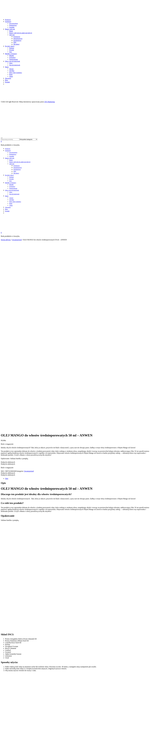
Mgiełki (11, 55)
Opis (6, 417)
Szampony (8, 21)
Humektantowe (17, 38)
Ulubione (7, 700)
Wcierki (11, 50)
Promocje (8, 19)
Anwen (11, 69)
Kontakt (7, 82)
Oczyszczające (13, 23)
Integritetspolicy (10, 704)
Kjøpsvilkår (8, 702)
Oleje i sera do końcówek (12, 61)
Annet (11, 76)
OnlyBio (11, 71)
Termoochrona (13, 59)
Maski (11, 31)
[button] (8, 400)
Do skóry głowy (9, 46)
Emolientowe (17, 40)
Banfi (10, 74)
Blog (6, 80)
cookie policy (5, 740)
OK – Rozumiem (6, 742)
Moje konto (8, 698)
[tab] (77, 417)
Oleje (10, 63)
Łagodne (11, 27)
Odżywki (12, 35)
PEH (14, 42)
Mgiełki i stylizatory (11, 54)
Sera (10, 52)
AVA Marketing (49, 102)
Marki (7, 67)
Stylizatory (12, 57)
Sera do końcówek (14, 65)
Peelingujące (13, 25)
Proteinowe (16, 37)
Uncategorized (17, 240)
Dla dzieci (16, 44)
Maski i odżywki (10, 29)
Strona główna (6, 240)
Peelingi (11, 48)
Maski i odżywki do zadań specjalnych (20, 33)
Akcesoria (8, 78)
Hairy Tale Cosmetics (15, 72)
